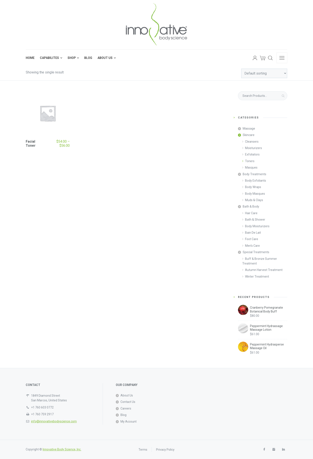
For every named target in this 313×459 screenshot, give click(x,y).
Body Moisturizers (257, 226)
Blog (123, 415)
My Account (128, 421)
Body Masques (255, 193)
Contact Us (127, 402)
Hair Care (251, 213)
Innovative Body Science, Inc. (62, 449)
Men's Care (252, 245)
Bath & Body (251, 206)
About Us (126, 395)
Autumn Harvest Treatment (264, 270)
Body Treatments (254, 174)
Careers (125, 408)
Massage (249, 128)
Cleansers (252, 141)
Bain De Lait (253, 232)
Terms (142, 449)
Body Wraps (253, 187)
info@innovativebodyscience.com (54, 421)
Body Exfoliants (255, 180)
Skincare (248, 135)
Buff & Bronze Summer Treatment (259, 261)
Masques (251, 167)
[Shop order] (264, 73)
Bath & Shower (255, 219)
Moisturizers (253, 148)
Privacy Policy (165, 449)
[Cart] (263, 57)
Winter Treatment (257, 276)
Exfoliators (252, 154)
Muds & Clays (254, 200)
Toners (249, 161)
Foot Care (251, 239)
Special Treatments (256, 252)
